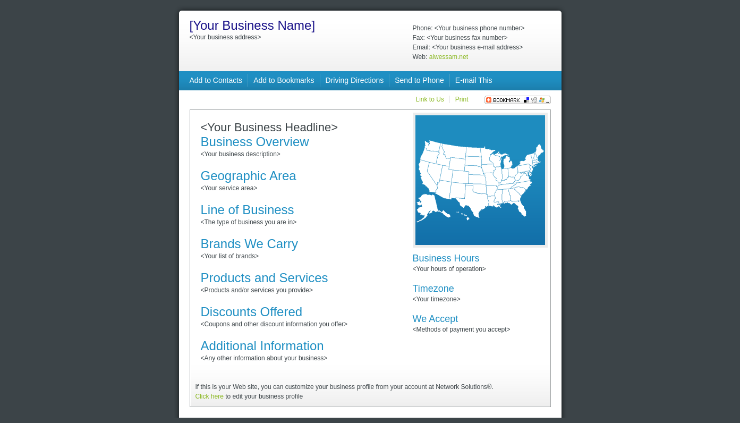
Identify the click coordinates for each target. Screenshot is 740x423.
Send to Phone (419, 80)
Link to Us (429, 99)
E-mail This (473, 80)
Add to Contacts (216, 80)
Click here (209, 396)
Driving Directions (355, 80)
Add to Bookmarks (283, 80)
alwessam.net (448, 57)
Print (462, 99)
